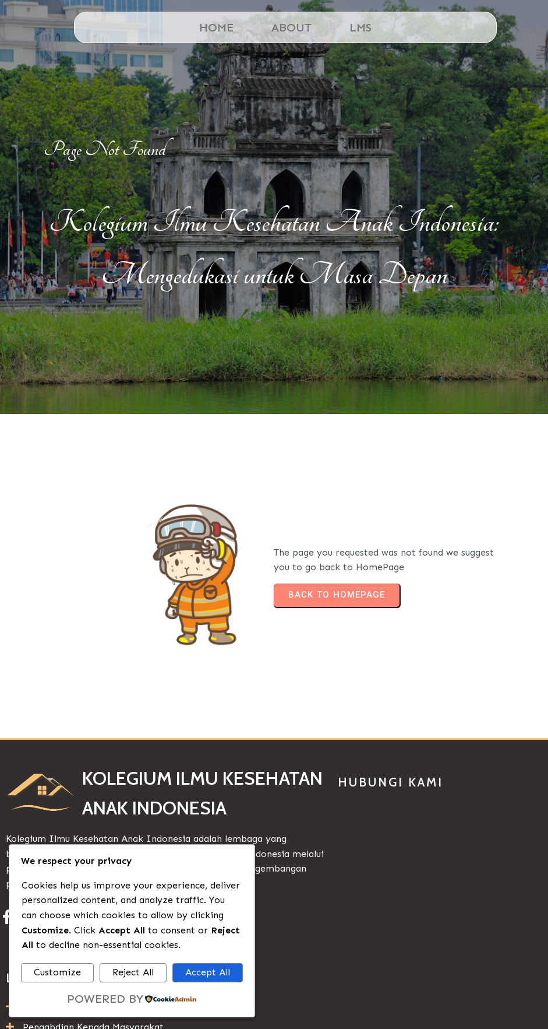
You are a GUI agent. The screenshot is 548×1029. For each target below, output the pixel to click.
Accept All (207, 972)
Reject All (133, 972)
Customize (57, 972)
